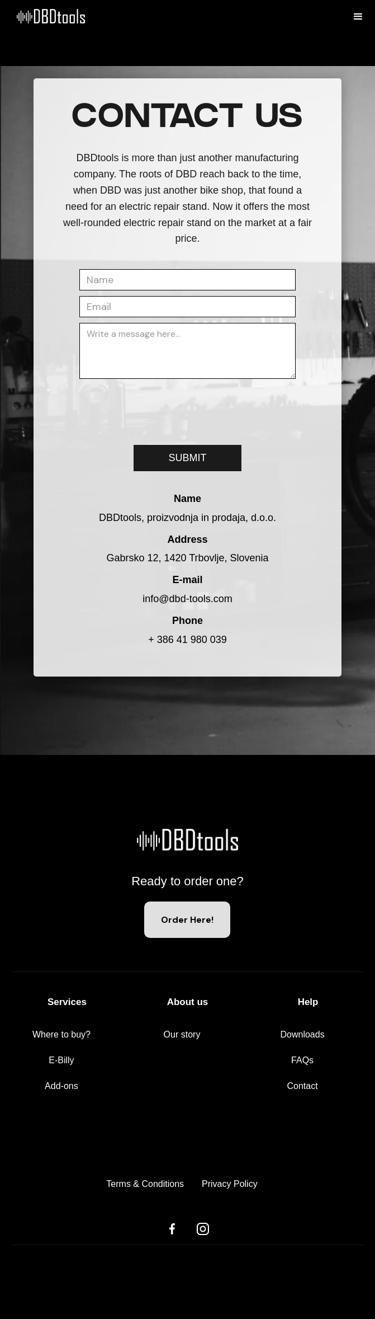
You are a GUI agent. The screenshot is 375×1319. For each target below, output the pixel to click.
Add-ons (61, 1086)
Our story (182, 1034)
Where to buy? (61, 1034)
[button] (358, 17)
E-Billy (61, 1060)
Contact (302, 1086)
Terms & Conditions (145, 1184)
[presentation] (164, 406)
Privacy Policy (230, 1184)
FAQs (302, 1060)
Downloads (302, 1034)
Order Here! (187, 920)
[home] (42, 33)
